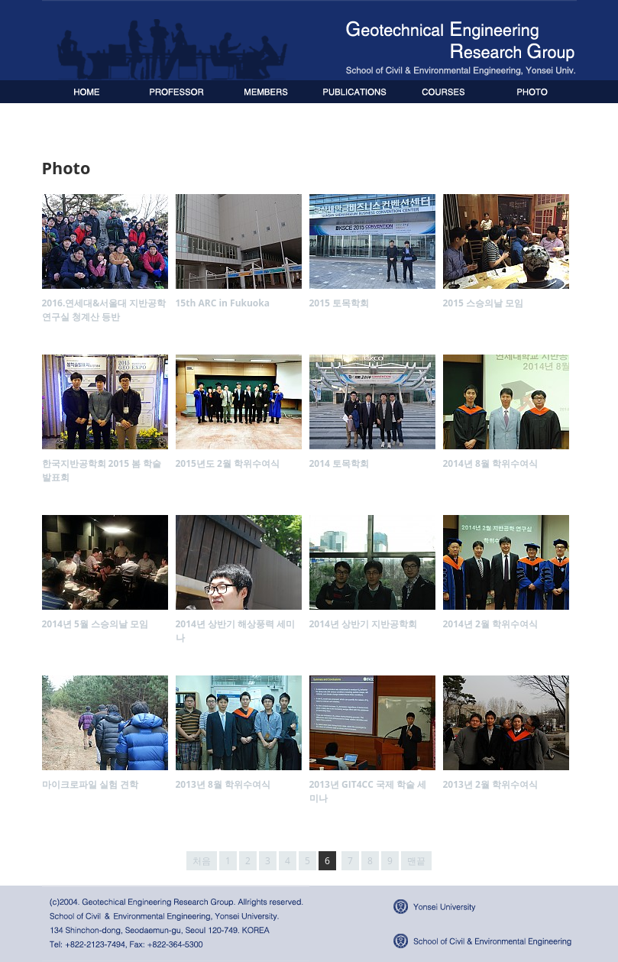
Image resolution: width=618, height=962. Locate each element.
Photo (532, 91)
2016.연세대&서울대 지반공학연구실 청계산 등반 (104, 309)
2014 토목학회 (339, 463)
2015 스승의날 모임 (483, 302)
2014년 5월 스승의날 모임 (95, 623)
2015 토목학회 (339, 302)
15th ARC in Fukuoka (223, 302)
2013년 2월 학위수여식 (491, 784)
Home (86, 91)
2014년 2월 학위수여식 (491, 623)
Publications (353, 91)
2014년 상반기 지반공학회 (363, 623)
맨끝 (416, 860)
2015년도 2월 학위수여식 (228, 463)
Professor (176, 91)
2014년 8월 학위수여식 (491, 463)
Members (265, 91)
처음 (202, 860)
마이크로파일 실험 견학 (90, 784)
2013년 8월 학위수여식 (223, 784)
